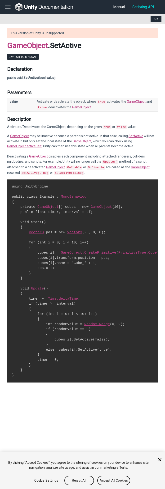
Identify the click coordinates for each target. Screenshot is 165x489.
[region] (82, 470)
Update (37, 285)
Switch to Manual (22, 57)
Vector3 (36, 229)
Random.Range (97, 321)
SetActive (136, 134)
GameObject (27, 45)
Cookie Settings (46, 480)
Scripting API (143, 7)
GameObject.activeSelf (24, 145)
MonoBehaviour (75, 193)
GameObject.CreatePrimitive (88, 249)
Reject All (79, 480)
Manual (119, 7)
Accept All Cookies (114, 480)
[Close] (160, 460)
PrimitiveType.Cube (137, 249)
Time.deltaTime (63, 295)
